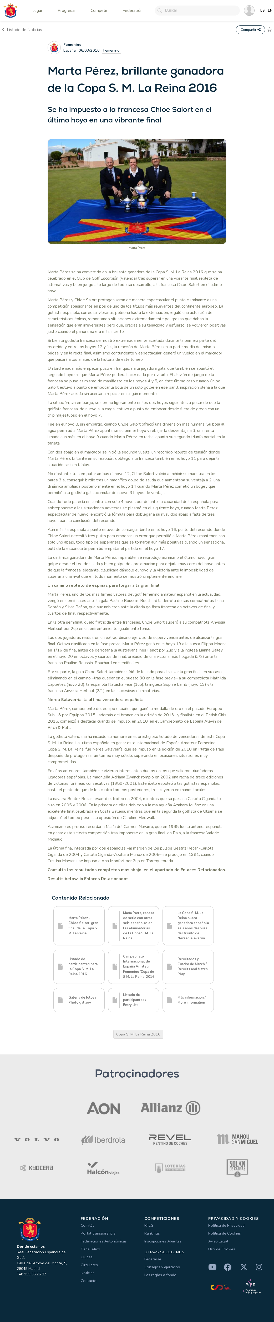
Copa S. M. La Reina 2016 (138, 1034)
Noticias (87, 1272)
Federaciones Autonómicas (104, 1241)
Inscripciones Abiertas (162, 1241)
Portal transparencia (98, 1233)
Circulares (89, 1264)
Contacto (89, 1280)
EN (270, 10)
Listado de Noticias (22, 30)
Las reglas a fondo (160, 1274)
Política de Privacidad (226, 1225)
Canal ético (90, 1249)
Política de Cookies (224, 1233)
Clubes (87, 1257)
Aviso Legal (218, 1241)
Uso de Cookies (221, 1249)
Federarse (152, 1259)
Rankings (152, 1233)
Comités (87, 1225)
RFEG (148, 1225)
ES (262, 10)
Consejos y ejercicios (162, 1267)
